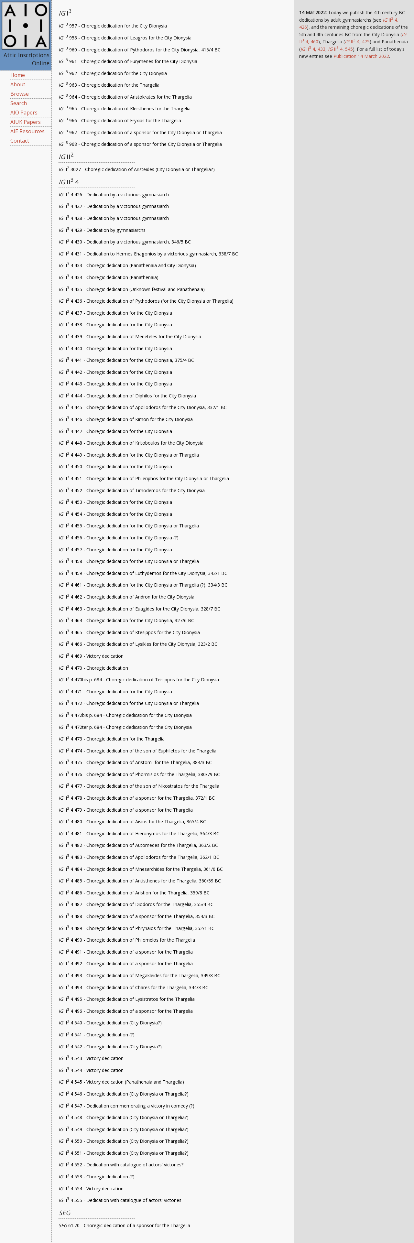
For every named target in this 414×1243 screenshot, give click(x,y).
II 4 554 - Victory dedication (91, 1188)
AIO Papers (24, 112)
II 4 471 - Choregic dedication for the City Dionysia (115, 691)
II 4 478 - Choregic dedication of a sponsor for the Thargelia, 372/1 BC (137, 798)
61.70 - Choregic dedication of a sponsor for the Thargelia (124, 1225)
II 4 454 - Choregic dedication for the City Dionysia (115, 514)
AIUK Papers (25, 121)
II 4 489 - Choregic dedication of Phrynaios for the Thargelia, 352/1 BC (136, 928)
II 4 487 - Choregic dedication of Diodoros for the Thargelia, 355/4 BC (136, 904)
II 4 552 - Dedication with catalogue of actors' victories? (121, 1165)
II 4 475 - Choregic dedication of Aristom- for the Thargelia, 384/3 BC (135, 762)
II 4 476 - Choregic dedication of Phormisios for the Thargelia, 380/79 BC (139, 774)
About (17, 84)
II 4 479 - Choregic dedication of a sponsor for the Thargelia (126, 810)
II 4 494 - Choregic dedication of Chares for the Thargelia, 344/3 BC (133, 987)
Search (18, 103)
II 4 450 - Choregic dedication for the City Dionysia (115, 466)
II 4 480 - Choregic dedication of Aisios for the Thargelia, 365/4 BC (132, 821)
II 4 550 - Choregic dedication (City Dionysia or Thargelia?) (124, 1141)
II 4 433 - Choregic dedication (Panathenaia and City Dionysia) (127, 265)
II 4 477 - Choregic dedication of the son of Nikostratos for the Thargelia (139, 786)
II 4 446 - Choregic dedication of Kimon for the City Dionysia (126, 419)
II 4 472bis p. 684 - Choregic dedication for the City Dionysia (125, 715)
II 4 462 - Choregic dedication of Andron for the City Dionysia (126, 597)
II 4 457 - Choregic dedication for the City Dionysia (115, 549)
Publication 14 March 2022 (361, 56)
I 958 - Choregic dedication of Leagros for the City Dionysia (125, 38)
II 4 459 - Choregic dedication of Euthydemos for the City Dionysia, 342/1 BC (143, 573)
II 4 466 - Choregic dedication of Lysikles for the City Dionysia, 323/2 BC (138, 644)
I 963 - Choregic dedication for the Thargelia (109, 85)
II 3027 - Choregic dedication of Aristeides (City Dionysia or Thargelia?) (137, 169)
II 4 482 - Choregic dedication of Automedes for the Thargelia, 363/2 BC (138, 845)
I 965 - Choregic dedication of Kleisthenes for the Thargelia (125, 108)
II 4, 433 (312, 49)
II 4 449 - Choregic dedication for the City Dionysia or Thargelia (129, 455)
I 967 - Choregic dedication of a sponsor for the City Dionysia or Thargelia (140, 132)
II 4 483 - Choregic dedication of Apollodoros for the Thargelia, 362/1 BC (139, 857)
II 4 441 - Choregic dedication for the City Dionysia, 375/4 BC (126, 360)
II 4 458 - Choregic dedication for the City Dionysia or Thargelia (129, 561)
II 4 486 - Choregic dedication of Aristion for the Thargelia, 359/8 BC (134, 893)
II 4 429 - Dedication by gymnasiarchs (102, 230)
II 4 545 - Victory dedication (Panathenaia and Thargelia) (121, 1082)
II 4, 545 (340, 49)
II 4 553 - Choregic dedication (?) (97, 1176)
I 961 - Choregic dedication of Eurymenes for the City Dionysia (128, 61)
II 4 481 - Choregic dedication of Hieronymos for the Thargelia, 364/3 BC (139, 833)
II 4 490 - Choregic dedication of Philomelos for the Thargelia (127, 940)
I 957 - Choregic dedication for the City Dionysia (113, 26)
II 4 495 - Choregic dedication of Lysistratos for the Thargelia (127, 999)
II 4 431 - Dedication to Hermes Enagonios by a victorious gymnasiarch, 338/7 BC (148, 254)
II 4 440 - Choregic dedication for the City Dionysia (115, 348)
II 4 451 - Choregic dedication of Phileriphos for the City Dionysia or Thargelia (144, 478)
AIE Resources (27, 131)
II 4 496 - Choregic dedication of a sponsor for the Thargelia (126, 1011)
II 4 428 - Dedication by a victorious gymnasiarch (114, 218)
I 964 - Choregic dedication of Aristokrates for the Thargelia (125, 97)
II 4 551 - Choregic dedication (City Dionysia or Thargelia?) (124, 1153)
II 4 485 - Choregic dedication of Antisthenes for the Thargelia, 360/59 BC (140, 881)
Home (17, 75)
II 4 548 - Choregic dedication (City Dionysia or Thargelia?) (124, 1117)
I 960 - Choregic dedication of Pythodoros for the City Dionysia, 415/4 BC (140, 50)
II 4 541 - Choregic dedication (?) (97, 1035)
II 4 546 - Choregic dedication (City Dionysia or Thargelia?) (124, 1094)
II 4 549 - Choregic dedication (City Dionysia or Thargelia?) (124, 1129)
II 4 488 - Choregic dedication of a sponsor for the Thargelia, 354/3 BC (137, 916)
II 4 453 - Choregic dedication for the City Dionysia (115, 502)
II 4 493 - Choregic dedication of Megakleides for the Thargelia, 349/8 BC (139, 975)
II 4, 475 (357, 41)
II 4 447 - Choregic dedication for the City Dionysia (115, 431)
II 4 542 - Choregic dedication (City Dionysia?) (110, 1046)
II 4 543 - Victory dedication (91, 1058)
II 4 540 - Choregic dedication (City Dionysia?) (110, 1023)
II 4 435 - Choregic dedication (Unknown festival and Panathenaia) (132, 289)
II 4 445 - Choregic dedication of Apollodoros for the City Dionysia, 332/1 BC (143, 407)
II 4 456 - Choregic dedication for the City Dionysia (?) (119, 538)
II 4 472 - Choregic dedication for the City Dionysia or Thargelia (129, 703)
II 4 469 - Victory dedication (91, 656)
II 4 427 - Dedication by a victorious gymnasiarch (114, 206)
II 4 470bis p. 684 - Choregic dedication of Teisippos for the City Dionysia (139, 679)
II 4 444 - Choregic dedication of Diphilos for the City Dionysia (127, 396)
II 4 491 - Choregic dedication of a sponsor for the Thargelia (126, 952)
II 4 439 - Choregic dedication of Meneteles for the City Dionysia (130, 336)
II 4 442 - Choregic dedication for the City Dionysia (115, 372)
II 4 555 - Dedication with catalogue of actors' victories (120, 1200)
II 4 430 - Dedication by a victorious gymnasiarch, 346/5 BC (125, 242)
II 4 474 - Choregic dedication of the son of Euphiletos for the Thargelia (137, 751)
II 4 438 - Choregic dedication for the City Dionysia (115, 324)
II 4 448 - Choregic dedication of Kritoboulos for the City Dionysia (131, 443)
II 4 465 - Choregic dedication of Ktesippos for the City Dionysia (129, 632)
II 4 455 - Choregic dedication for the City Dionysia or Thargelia (129, 526)
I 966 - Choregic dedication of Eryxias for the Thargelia (120, 120)
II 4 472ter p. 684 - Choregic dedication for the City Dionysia (125, 727)
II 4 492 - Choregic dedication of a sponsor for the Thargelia (126, 963)
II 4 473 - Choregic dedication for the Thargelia (112, 739)
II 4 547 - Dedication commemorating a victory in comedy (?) (126, 1106)
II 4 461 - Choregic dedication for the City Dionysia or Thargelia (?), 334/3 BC (143, 585)
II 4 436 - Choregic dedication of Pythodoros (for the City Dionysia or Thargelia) (146, 301)
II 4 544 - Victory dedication (91, 1070)
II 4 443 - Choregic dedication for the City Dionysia (115, 384)
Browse (19, 93)
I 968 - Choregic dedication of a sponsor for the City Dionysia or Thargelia (140, 144)
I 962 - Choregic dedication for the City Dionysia (113, 73)
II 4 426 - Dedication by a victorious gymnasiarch (114, 194)
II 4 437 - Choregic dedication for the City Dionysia (115, 313)
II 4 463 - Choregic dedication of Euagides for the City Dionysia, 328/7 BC (139, 609)
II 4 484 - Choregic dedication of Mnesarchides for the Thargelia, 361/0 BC (141, 869)
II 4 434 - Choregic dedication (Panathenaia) (108, 277)
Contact (19, 140)
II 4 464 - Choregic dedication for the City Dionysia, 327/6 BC (126, 620)
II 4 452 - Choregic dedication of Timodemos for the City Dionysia (132, 490)
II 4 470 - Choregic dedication (93, 668)
